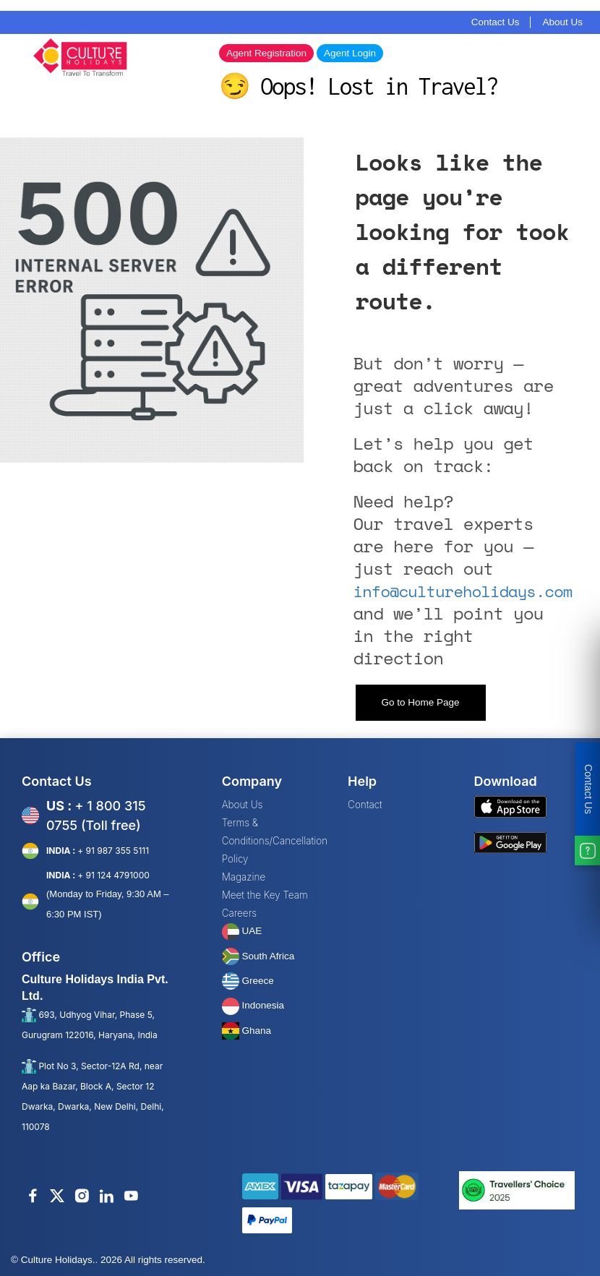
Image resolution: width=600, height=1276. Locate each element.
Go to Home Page (420, 702)
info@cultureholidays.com (463, 591)
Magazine (244, 877)
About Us (562, 22)
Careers (239, 913)
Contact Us (495, 22)
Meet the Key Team (265, 895)
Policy (235, 859)
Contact (365, 804)
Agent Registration (266, 53)
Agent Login (350, 53)
